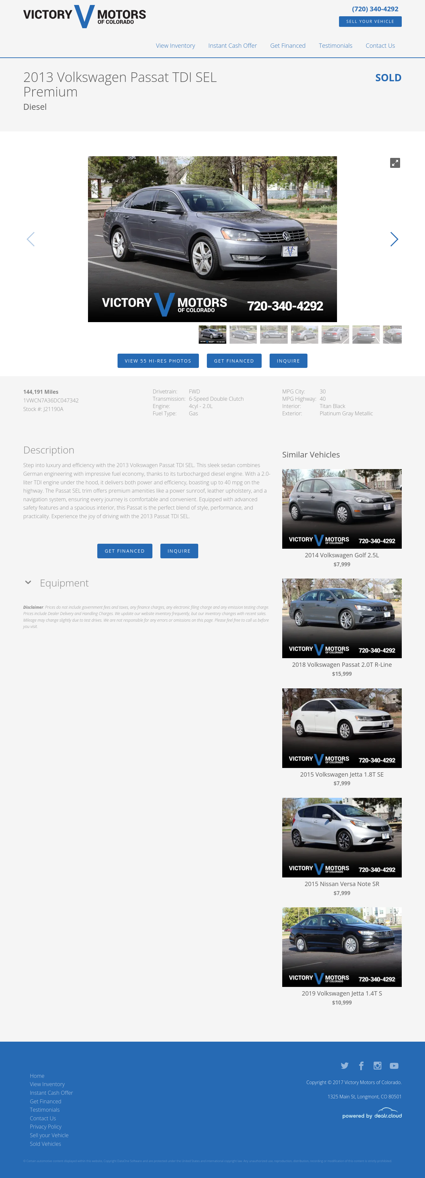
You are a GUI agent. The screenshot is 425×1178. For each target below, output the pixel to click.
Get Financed (288, 45)
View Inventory (175, 45)
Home (37, 1075)
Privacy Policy (45, 1126)
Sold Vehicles (45, 1143)
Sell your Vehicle (370, 21)
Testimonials (336, 45)
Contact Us (380, 45)
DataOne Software (129, 1161)
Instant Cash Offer (233, 45)
